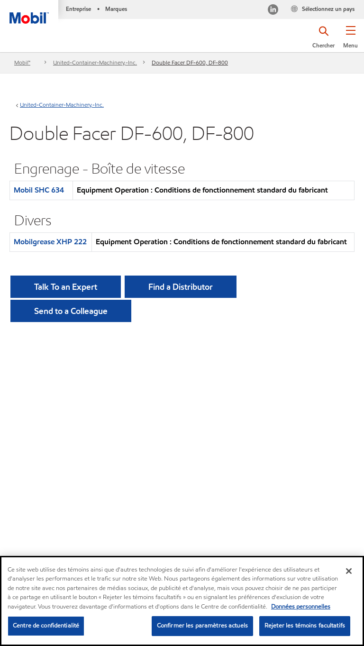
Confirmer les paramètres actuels (202, 625)
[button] (350, 40)
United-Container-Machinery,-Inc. (95, 62)
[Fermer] (348, 571)
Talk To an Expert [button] (65, 286)
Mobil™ (22, 62)
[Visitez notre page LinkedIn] (273, 10)
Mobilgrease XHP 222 (50, 242)
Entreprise (78, 9)
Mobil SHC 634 (39, 190)
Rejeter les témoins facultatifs (304, 625)
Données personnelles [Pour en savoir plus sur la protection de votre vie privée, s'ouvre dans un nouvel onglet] (300, 606)
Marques (116, 9)
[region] (182, 601)
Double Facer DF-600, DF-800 (190, 62)
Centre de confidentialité (46, 625)
